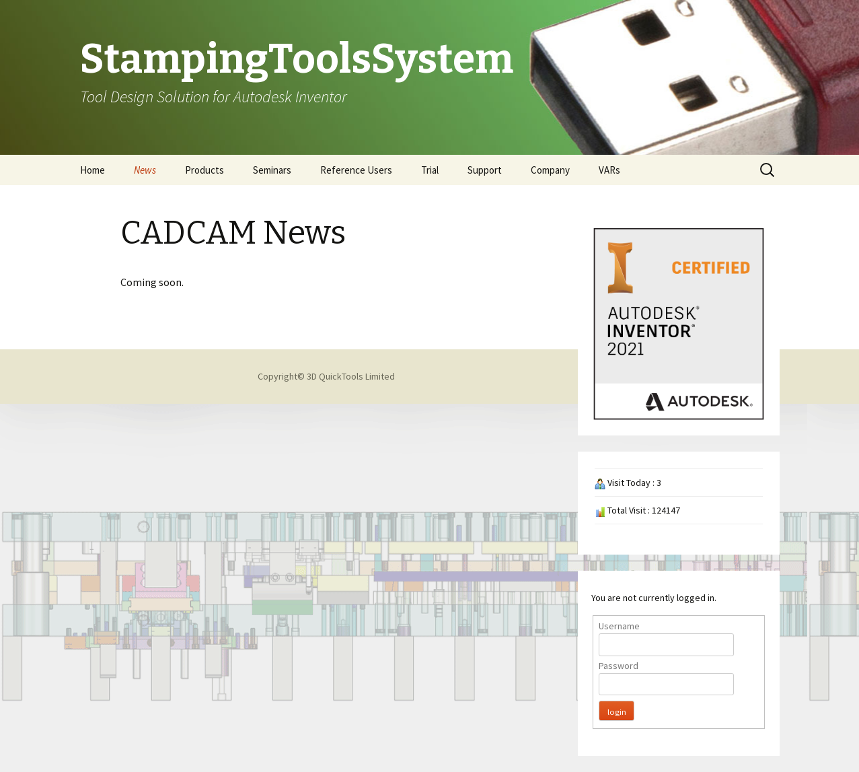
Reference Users (356, 170)
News (145, 170)
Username (619, 626)
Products (204, 170)
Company (550, 170)
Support (485, 170)
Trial (430, 170)
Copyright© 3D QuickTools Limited (326, 376)
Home (92, 170)
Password (618, 666)
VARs (609, 170)
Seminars (272, 170)
